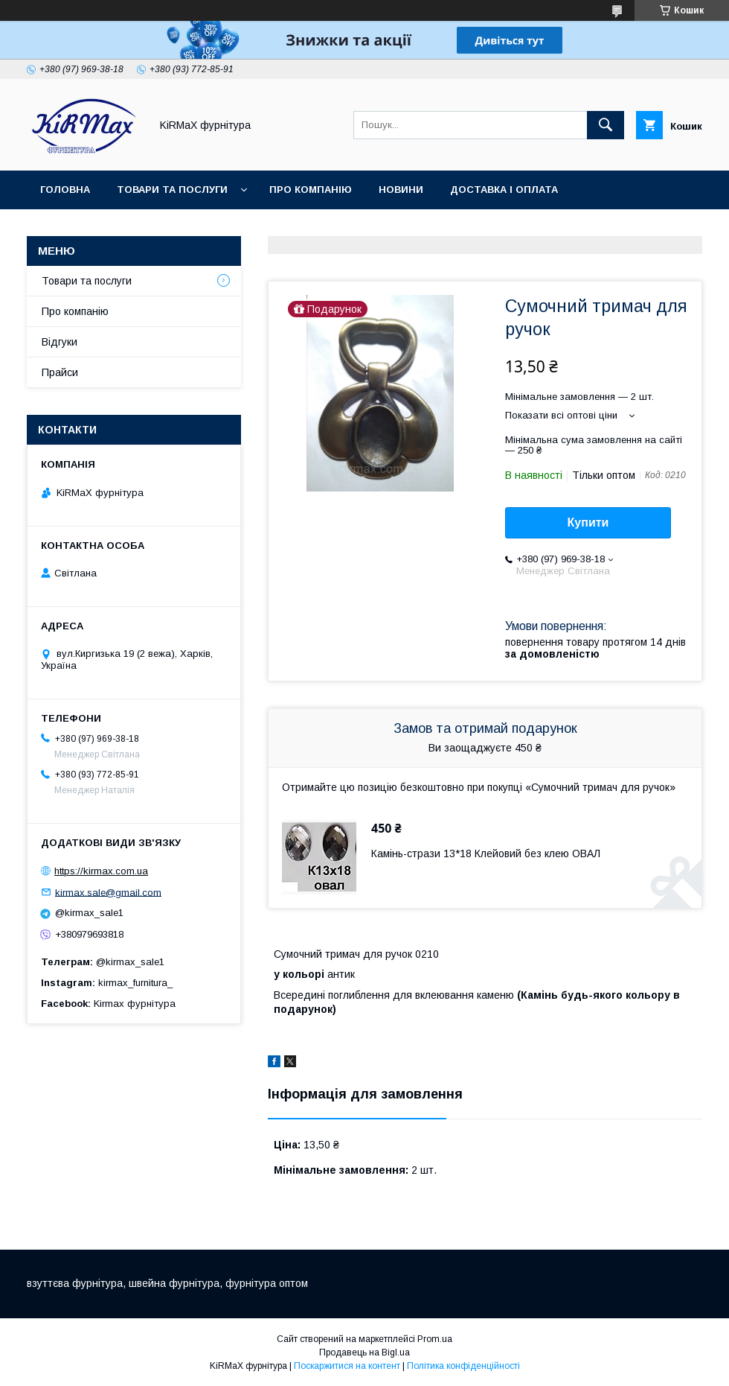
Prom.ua (434, 1339)
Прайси (60, 372)
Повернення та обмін (103, 228)
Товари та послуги (172, 189)
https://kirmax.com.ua (101, 871)
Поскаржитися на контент (347, 1366)
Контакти (220, 228)
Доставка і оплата (504, 189)
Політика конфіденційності (463, 1366)
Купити (588, 522)
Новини (401, 189)
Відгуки (59, 342)
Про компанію (310, 189)
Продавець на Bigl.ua (364, 1352)
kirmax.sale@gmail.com (108, 891)
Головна (65, 189)
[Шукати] (605, 125)
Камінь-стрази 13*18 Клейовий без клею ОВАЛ (485, 853)
